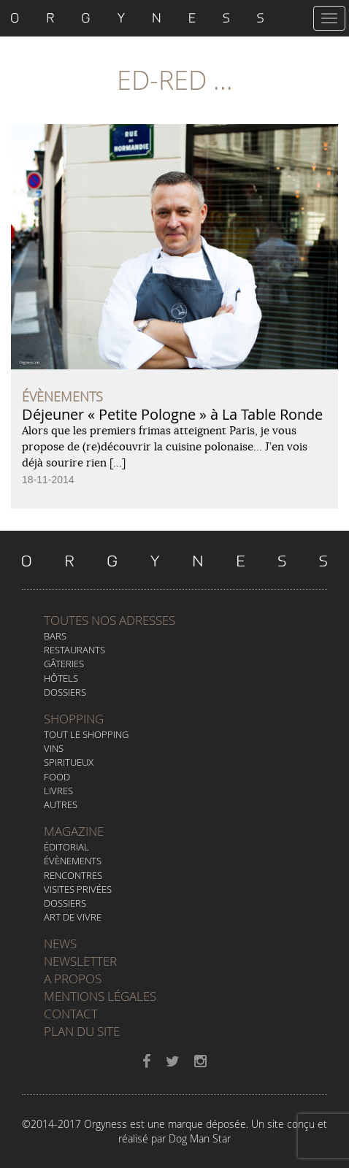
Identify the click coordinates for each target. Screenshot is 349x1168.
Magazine (74, 831)
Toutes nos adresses (109, 620)
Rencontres (73, 875)
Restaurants (74, 649)
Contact (71, 1013)
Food (57, 776)
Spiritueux (68, 762)
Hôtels (61, 678)
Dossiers (65, 692)
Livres (58, 790)
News (60, 943)
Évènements (72, 860)
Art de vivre (72, 916)
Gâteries (64, 663)
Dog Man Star (200, 1138)
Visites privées (78, 889)
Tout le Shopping (86, 734)
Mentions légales (100, 996)
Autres (60, 804)
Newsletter (80, 961)
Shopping (74, 718)
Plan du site (82, 1031)
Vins (54, 748)
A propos (72, 978)
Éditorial (66, 846)
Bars (55, 635)
